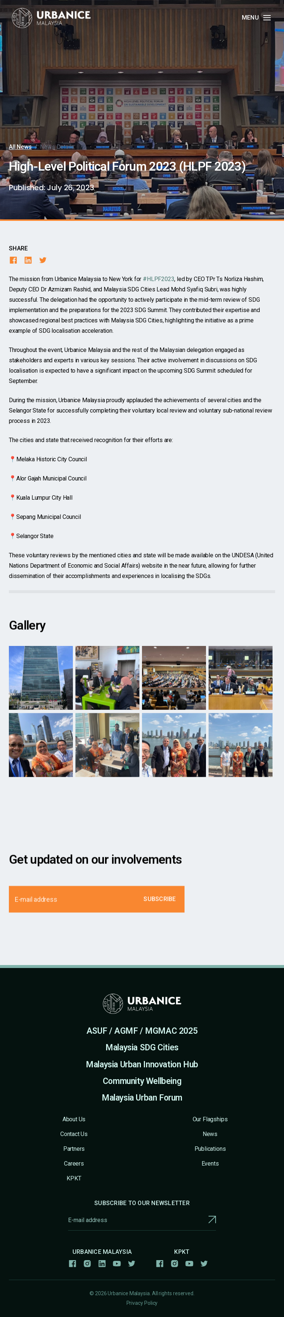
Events (210, 1163)
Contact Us (74, 1134)
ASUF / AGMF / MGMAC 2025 (142, 1031)
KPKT (74, 1178)
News (210, 1134)
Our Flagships (210, 1119)
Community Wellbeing (142, 1081)
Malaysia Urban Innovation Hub (142, 1065)
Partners (74, 1148)
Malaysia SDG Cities (142, 1048)
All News (20, 146)
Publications (210, 1148)
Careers (74, 1163)
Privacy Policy (142, 1303)
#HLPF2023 (158, 279)
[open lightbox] (41, 686)
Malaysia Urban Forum (142, 1098)
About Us (74, 1119)
